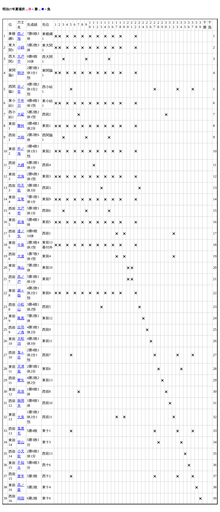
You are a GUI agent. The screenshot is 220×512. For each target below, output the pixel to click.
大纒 (20, 165)
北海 (20, 176)
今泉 (20, 245)
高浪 (20, 391)
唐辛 (20, 476)
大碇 (20, 114)
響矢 (20, 380)
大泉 (20, 417)
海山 (20, 268)
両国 (20, 498)
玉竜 (20, 199)
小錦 (20, 47)
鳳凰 (20, 318)
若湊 (20, 222)
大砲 (20, 137)
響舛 (20, 126)
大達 (20, 256)
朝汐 (20, 73)
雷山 (20, 442)
